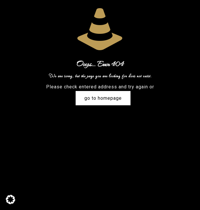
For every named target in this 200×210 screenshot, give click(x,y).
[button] (10, 199)
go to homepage (103, 98)
